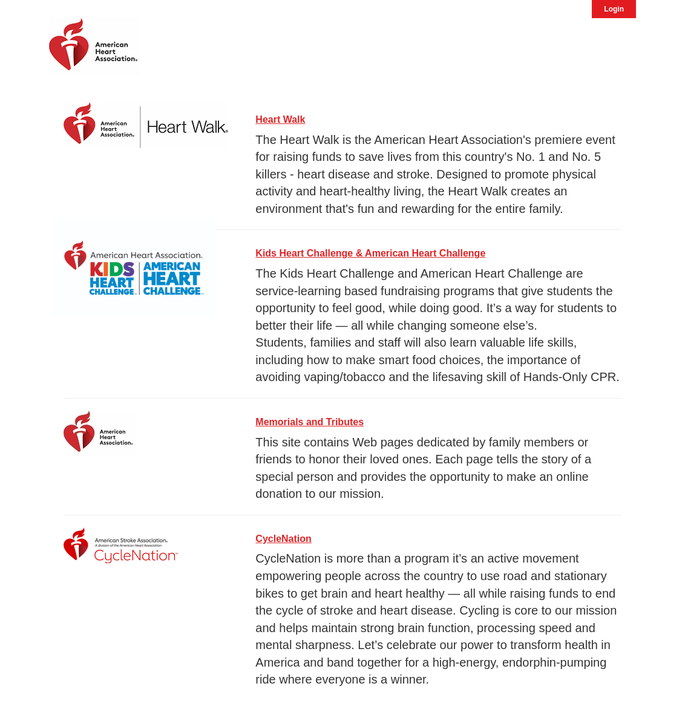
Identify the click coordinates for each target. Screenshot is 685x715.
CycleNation (283, 539)
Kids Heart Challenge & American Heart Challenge (370, 253)
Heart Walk (280, 119)
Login (614, 9)
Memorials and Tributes (309, 422)
